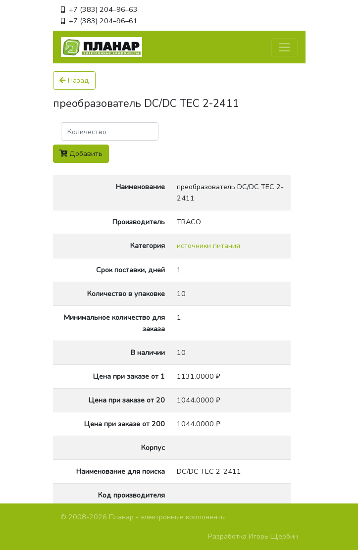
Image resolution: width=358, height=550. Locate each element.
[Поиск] (109, 131)
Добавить (80, 153)
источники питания (208, 245)
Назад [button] (74, 80)
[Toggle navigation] (284, 47)
